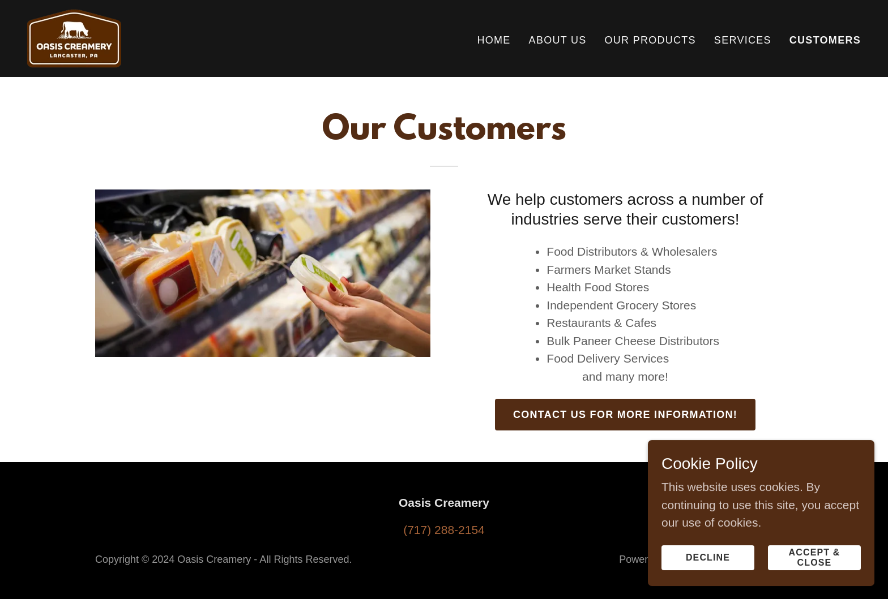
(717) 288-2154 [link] (444, 529)
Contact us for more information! (625, 414)
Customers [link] (825, 40)
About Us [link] (558, 40)
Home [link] (493, 40)
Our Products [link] (650, 40)
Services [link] (742, 40)
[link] (74, 37)
